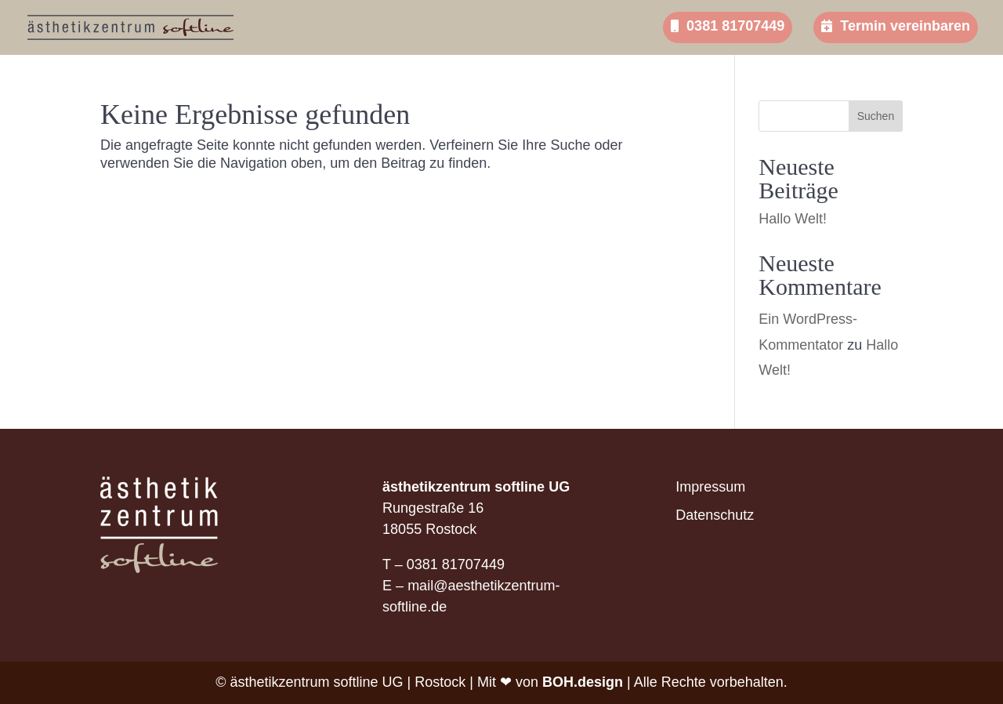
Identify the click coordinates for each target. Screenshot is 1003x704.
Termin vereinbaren (895, 26)
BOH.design (582, 682)
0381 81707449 (727, 26)
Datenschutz (714, 515)
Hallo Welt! (793, 219)
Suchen (875, 116)
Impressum (710, 487)
